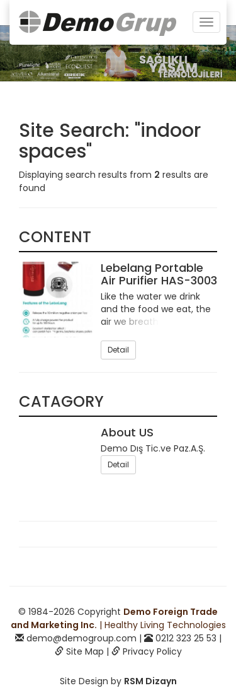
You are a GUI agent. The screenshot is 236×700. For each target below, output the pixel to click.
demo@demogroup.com (81, 638)
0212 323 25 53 (185, 638)
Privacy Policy (152, 651)
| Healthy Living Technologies (118, 618)
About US (127, 432)
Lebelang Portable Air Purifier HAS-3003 (159, 274)
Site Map (85, 651)
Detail (118, 349)
